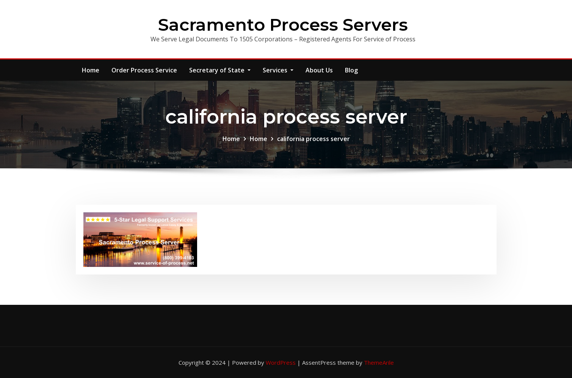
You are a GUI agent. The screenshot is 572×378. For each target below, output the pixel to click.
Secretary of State (220, 70)
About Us (319, 70)
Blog (351, 70)
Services (278, 70)
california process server (313, 139)
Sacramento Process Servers (283, 24)
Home (90, 70)
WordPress (281, 362)
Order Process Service (144, 70)
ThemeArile (379, 362)
